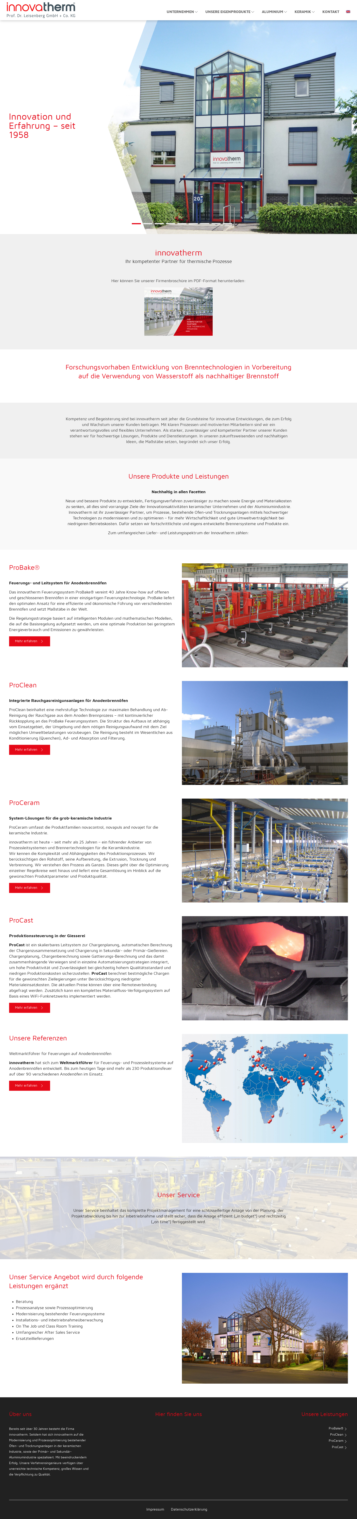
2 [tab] (147, 226)
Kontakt (330, 12)
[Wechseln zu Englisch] (346, 9)
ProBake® (338, 1429)
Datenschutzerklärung (189, 1509)
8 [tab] (216, 226)
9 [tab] (227, 226)
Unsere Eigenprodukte (230, 12)
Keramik (305, 12)
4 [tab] (170, 226)
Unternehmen (183, 12)
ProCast (340, 1447)
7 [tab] (204, 226)
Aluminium (275, 12)
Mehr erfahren (30, 641)
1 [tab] (136, 226)
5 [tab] (182, 226)
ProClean (339, 1435)
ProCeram (338, 1441)
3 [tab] (159, 226)
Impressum (155, 1509)
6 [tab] (193, 226)
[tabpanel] (178, 127)
